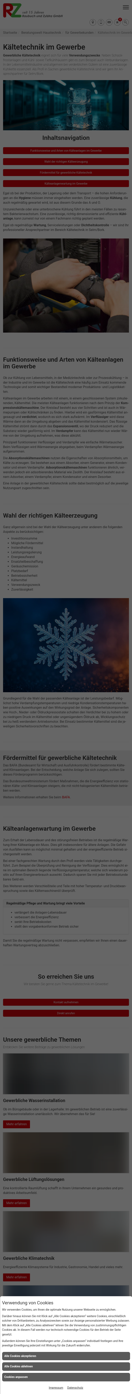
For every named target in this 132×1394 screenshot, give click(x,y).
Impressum (56, 1387)
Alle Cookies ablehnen (18, 1366)
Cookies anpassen (16, 1377)
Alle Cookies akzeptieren (20, 1356)
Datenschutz (75, 1387)
